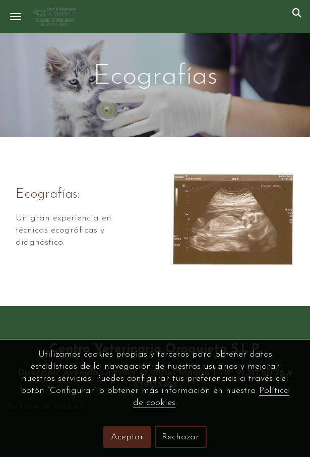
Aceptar (127, 437)
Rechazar (180, 437)
